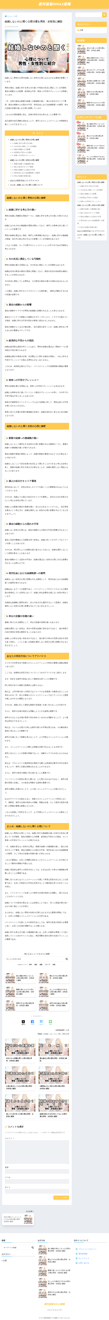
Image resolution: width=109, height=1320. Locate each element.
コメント (9, 1138)
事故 (35, 964)
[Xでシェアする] (23, 1023)
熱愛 (41, 964)
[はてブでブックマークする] (41, 1023)
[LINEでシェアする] (50, 1023)
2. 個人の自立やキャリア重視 (22, 167)
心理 (67, 1030)
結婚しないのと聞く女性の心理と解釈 (24, 160)
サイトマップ (83, 1258)
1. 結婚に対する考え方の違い (22, 143)
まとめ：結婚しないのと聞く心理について (26, 185)
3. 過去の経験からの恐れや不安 (23, 170)
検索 (67, 959)
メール (7, 1177)
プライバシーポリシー (87, 1249)
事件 (30, 964)
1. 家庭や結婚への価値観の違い (23, 164)
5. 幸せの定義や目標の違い (22, 176)
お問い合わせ (83, 1263)
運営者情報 (82, 1253)
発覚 (54, 964)
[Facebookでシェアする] (32, 1023)
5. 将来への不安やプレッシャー (23, 155)
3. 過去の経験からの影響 (21, 149)
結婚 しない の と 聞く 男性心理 (57, 1034)
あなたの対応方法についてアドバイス (24, 181)
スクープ (47, 964)
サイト (7, 1187)
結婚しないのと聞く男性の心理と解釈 (24, 140)
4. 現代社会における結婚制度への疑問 (26, 173)
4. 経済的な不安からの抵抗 (22, 152)
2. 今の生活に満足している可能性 (24, 146)
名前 (7, 1167)
